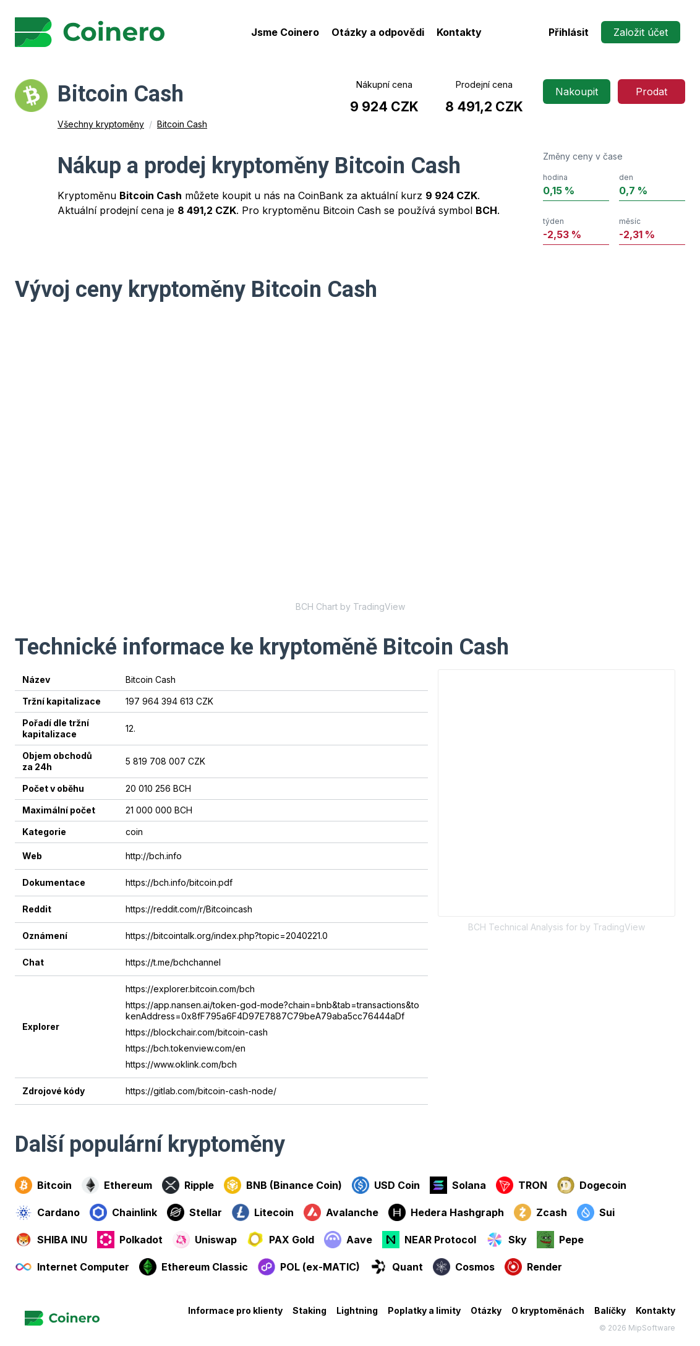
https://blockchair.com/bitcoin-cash (197, 1032)
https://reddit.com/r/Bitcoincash (189, 909)
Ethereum (117, 1185)
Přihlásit (568, 32)
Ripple (188, 1185)
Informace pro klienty (235, 1310)
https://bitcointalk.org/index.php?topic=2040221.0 (227, 935)
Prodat (651, 91)
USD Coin (386, 1185)
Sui (596, 1212)
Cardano (47, 1212)
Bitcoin (43, 1185)
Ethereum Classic (193, 1266)
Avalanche (341, 1212)
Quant (396, 1266)
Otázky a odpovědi (377, 32)
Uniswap (205, 1239)
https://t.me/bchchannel (173, 962)
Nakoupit (576, 91)
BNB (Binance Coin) (283, 1185)
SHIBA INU (51, 1239)
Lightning (357, 1310)
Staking (309, 1310)
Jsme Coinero (285, 32)
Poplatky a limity (424, 1310)
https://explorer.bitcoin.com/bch (190, 989)
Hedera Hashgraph (446, 1212)
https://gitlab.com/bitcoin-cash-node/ (201, 1091)
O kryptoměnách (547, 1310)
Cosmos (464, 1266)
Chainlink (123, 1212)
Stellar (194, 1212)
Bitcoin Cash (182, 124)
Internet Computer (72, 1266)
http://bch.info (154, 856)
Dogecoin (591, 1185)
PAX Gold (280, 1239)
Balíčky (610, 1310)
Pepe (560, 1239)
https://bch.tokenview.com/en (185, 1048)
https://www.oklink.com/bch (181, 1064)
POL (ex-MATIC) (309, 1266)
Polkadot (130, 1239)
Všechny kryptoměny (101, 124)
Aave (348, 1239)
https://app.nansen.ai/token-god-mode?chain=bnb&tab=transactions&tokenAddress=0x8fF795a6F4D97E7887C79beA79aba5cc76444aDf (272, 1010)
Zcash (540, 1212)
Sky (506, 1239)
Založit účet (640, 32)
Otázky (486, 1310)
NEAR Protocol (429, 1239)
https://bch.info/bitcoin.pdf (179, 882)
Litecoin (263, 1212)
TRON (521, 1185)
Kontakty (459, 32)
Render (533, 1266)
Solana (458, 1185)
